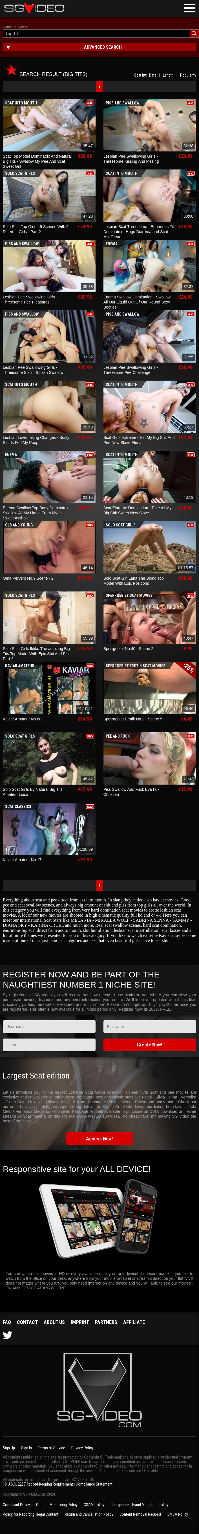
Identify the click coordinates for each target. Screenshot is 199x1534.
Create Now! (149, 1045)
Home (7, 27)
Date (152, 75)
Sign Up (9, 1448)
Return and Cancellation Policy (89, 1514)
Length (168, 75)
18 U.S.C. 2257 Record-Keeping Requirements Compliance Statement (57, 1484)
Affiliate (134, 1322)
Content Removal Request (140, 1514)
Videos (23, 27)
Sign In (26, 1448)
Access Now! (99, 1139)
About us (54, 1322)
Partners (106, 1322)
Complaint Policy (16, 1504)
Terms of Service (51, 1448)
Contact (27, 1322)
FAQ (7, 1322)
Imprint (80, 1322)
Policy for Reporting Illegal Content (30, 1514)
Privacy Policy (82, 1448)
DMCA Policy (177, 1514)
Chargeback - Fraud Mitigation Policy (139, 1504)
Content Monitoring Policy (57, 1504)
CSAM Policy (94, 1504)
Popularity (188, 75)
